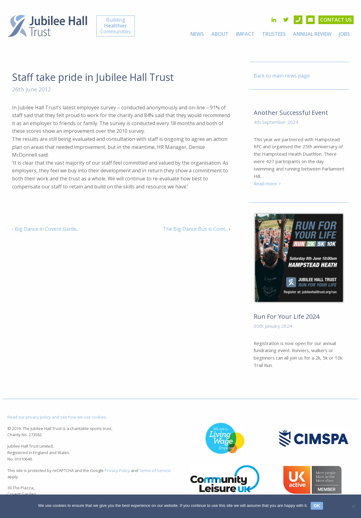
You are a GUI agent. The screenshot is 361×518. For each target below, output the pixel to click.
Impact (245, 34)
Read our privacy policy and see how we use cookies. (57, 417)
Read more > (267, 183)
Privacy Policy (117, 470)
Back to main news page (282, 75)
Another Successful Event (291, 112)
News (197, 34)
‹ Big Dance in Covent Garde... (45, 228)
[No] (353, 506)
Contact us (336, 19)
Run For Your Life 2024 (286, 316)
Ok (316, 505)
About (220, 34)
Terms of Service (155, 470)
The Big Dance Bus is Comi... (195, 228)
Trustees (274, 34)
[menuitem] (197, 34)
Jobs (344, 34)
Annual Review (312, 34)
